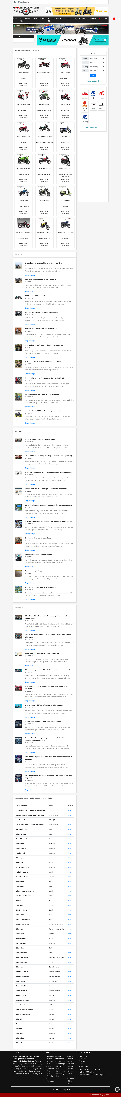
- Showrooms (60, 1061)
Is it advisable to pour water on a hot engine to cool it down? (48, 521)
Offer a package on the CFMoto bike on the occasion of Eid (47, 670)
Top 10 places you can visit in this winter (40, 587)
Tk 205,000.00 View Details (65, 168)
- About (70, 1059)
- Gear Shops (60, 1064)
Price (84, 71)
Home (15, 18)
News (84, 18)
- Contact (70, 1066)
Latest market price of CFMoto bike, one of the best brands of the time (48, 758)
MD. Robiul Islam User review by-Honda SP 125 (43, 362)
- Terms (70, 1061)
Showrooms (67, 18)
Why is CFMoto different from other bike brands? (44, 705)
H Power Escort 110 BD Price (90, 1069)
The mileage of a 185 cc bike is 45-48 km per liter (43, 263)
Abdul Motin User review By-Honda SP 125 (41, 329)
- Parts (48, 1073)
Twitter (82, 1061)
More (106, 18)
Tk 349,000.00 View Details (44, 200)
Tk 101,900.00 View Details (23, 232)
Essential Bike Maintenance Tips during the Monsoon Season (48, 505)
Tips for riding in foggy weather (37, 571)
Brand (85, 59)
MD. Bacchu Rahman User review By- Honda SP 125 (44, 378)
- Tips (48, 1071)
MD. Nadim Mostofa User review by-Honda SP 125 (44, 345)
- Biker (69, 1081)
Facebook (83, 1056)
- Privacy (70, 1064)
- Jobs (57, 1076)
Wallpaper (50, 1081)
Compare (92, 18)
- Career (70, 1071)
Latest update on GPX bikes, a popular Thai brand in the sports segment (49, 776)
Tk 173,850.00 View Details (44, 168)
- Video (57, 1069)
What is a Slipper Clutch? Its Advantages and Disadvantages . (48, 472)
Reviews (56, 18)
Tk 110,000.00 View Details (23, 72)
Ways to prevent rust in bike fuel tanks (40, 439)
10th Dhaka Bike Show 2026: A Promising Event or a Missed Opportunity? (47, 617)
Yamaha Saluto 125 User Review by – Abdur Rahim (44, 411)
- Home (70, 1056)
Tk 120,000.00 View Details (44, 232)
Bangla (32, 275)
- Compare (50, 1069)
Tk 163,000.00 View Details (65, 232)
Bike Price (22, 19)
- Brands (49, 1059)
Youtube (83, 1059)
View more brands (93, 128)
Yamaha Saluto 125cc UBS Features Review (41, 312)
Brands (28, 18)
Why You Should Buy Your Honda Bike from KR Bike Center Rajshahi (47, 687)
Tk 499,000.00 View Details (23, 168)
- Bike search (60, 1066)
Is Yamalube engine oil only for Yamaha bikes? (43, 721)
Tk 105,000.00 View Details (44, 72)
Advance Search (93, 81)
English (27, 275)
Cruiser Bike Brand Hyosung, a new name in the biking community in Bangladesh (46, 739)
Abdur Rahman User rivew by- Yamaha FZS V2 (42, 394)
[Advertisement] (93, 166)
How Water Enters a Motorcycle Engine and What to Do (46, 489)
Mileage (86, 67)
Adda (82, 1063)
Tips (77, 18)
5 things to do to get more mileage (38, 538)
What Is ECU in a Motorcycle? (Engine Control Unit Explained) (48, 456)
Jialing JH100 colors (87, 1072)
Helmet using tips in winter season (38, 554)
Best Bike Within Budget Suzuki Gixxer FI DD (42, 279)
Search (93, 76)
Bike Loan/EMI (39, 18)
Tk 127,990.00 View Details (23, 200)
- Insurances (60, 1071)
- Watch (70, 1073)
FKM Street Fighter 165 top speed (92, 1074)
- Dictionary (59, 1073)
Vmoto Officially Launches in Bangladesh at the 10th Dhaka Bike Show (48, 636)
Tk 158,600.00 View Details (44, 136)
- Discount (49, 1061)
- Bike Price (50, 1056)
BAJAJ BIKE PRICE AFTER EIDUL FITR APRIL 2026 (42, 653)
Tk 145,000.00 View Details (65, 200)
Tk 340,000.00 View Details (44, 104)
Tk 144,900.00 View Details (65, 136)
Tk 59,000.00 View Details (65, 104)
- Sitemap (70, 1083)
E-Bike (49, 19)
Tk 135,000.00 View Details (23, 104)
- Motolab (70, 1069)
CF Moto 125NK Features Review (37, 296)
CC (84, 63)
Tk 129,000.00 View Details (65, 72)
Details (70, 810)
